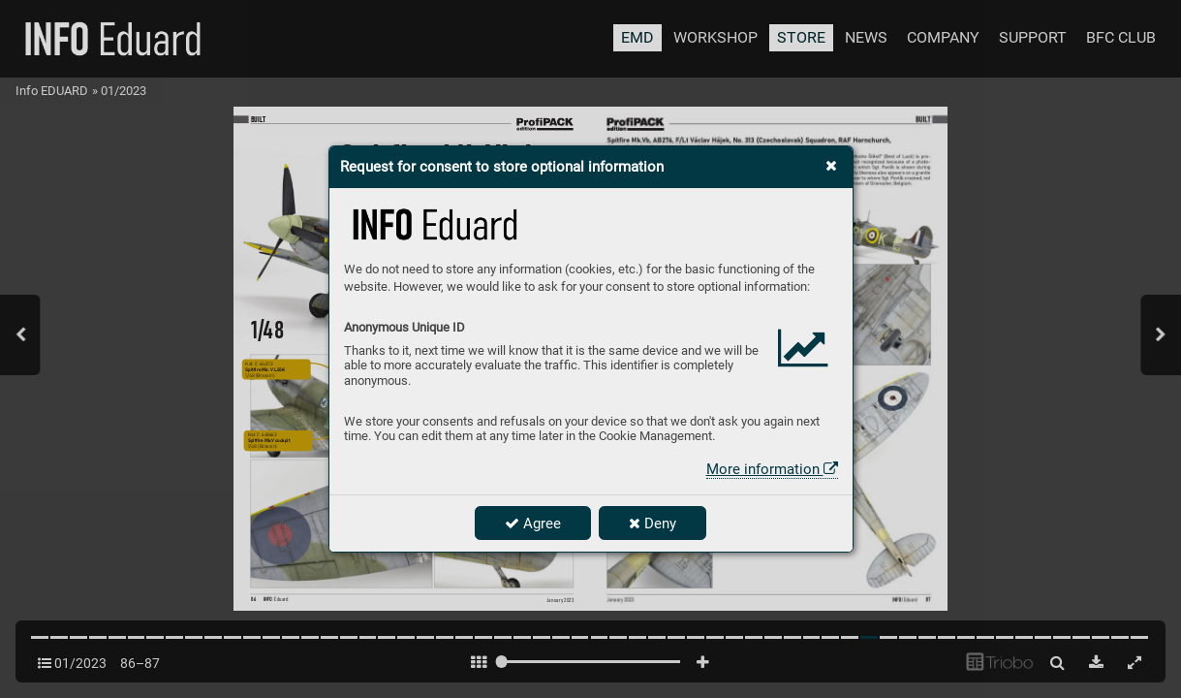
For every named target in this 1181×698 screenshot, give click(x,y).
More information (772, 469)
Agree (533, 523)
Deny (652, 523)
